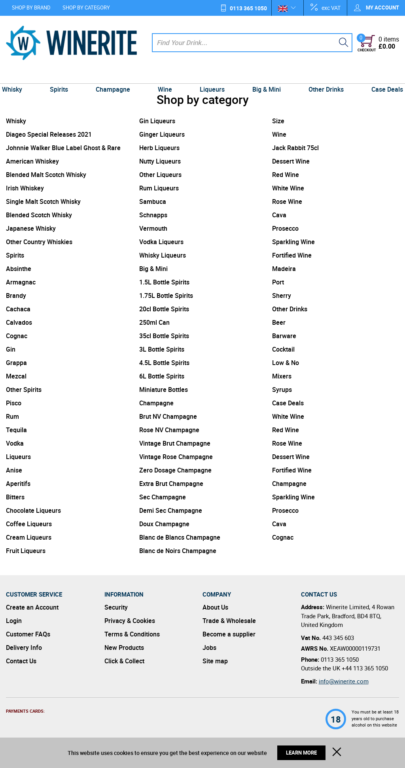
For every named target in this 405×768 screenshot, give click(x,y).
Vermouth (153, 228)
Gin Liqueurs (157, 121)
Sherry (281, 295)
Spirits (63, 76)
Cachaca (18, 309)
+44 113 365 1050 (365, 668)
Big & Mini (264, 76)
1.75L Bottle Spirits (166, 295)
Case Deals (381, 76)
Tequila (16, 429)
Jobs (209, 647)
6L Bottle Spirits (161, 376)
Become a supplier (228, 634)
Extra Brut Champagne (171, 483)
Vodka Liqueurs (161, 241)
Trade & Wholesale (229, 620)
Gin (10, 349)
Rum (12, 416)
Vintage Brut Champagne (174, 443)
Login (14, 620)
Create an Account (32, 607)
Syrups (282, 389)
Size (278, 121)
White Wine (288, 188)
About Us (215, 607)
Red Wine (285, 174)
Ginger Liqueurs (162, 134)
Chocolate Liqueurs (33, 510)
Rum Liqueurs (159, 188)
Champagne (115, 76)
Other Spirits (24, 389)
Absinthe (18, 268)
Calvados (19, 322)
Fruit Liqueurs (25, 550)
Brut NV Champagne (168, 416)
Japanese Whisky (31, 228)
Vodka (15, 443)
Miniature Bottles (163, 389)
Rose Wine (287, 201)
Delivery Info (24, 647)
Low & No (285, 362)
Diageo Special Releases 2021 (49, 134)
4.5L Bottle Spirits (164, 362)
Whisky (18, 76)
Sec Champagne (162, 497)
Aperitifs (18, 483)
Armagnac (21, 282)
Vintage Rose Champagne (176, 456)
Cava (279, 215)
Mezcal (16, 376)
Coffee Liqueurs (29, 524)
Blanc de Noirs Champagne (177, 550)
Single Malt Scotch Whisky (43, 201)
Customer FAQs (28, 634)
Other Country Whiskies (39, 241)
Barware (284, 335)
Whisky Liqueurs (162, 255)
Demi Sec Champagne (170, 510)
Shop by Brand (31, 7)
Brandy (16, 295)
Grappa (16, 362)
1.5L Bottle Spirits (164, 282)
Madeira (284, 268)
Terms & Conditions (132, 634)
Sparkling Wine (293, 241)
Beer (279, 322)
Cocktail (283, 349)
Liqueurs (211, 76)
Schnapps (153, 215)
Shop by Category (86, 7)
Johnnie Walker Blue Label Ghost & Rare (63, 147)
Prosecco (285, 228)
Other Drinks (321, 76)
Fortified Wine (292, 255)
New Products (124, 647)
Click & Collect (124, 661)
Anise (14, 470)
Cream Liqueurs (28, 537)
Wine (166, 76)
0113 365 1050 (248, 8)
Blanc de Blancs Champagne (179, 537)
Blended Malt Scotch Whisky (46, 174)
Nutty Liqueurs (160, 161)
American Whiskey (32, 161)
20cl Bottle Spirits (164, 309)
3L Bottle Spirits (161, 349)
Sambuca (152, 201)
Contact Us (21, 661)
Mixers (281, 376)
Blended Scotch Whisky (39, 215)
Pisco (13, 403)
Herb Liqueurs (159, 147)
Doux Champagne (164, 524)
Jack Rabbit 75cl (295, 147)
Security (116, 607)
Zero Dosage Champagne (175, 470)
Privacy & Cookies (129, 620)
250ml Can (154, 322)
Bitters (15, 497)
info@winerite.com (344, 681)
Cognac (16, 335)
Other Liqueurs (160, 174)
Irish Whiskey (25, 188)
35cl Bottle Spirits (164, 335)
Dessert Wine (291, 161)
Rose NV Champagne (169, 429)
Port (278, 282)
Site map (215, 661)
